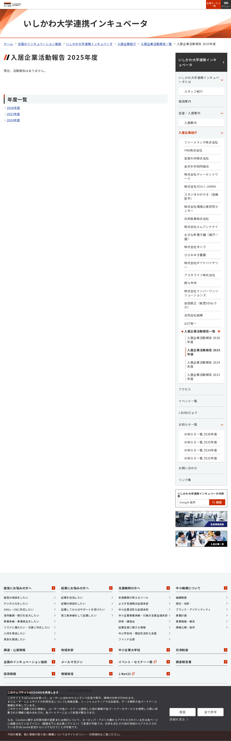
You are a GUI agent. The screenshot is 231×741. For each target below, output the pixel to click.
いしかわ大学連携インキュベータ (89, 44)
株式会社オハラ (195, 247)
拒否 (182, 712)
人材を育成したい (15, 633)
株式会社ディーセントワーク (201, 176)
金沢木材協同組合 (196, 166)
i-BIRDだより (188, 412)
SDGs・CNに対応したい (19, 609)
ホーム (8, 44)
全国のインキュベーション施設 (39, 44)
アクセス (185, 389)
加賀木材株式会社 (196, 158)
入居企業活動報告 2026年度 (203, 339)
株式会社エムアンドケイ (201, 226)
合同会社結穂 (193, 315)
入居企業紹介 (127, 44)
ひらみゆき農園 (195, 255)
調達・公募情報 (29, 650)
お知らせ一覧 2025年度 (200, 442)
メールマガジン (87, 662)
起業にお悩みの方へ (87, 588)
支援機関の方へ (144, 588)
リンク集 (185, 479)
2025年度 (13, 114)
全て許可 (210, 712)
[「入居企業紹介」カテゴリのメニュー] (222, 132)
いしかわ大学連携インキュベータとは (199, 79)
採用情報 (29, 673)
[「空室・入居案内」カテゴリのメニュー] (222, 113)
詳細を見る (177, 719)
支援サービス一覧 (213, 4)
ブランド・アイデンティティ (193, 609)
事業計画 (181, 615)
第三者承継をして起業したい (78, 615)
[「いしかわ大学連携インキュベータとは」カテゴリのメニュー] (222, 79)
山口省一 (190, 323)
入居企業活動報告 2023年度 (203, 376)
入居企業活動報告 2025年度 (203, 352)
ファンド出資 (126, 639)
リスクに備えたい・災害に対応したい (27, 627)
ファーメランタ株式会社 (201, 142)
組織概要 (181, 597)
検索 (217, 502)
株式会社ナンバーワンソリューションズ (201, 293)
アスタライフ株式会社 (199, 275)
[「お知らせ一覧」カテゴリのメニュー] (222, 424)
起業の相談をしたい (73, 603)
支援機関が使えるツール (133, 597)
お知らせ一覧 (188, 424)
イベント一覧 (188, 401)
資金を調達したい (15, 639)
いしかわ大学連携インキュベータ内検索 (201, 494)
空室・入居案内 (189, 113)
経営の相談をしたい (16, 597)
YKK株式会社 (193, 150)
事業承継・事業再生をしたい (21, 621)
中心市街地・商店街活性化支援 (137, 633)
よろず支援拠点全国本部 (133, 603)
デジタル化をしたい (16, 603)
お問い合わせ (188, 468)
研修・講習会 (126, 621)
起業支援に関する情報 (132, 627)
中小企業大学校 (144, 650)
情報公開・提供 (185, 627)
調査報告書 (201, 662)
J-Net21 (144, 673)
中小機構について (201, 588)
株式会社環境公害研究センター (201, 208)
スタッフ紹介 (193, 91)
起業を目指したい (72, 597)
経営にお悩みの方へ (29, 588)
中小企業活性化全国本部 (133, 609)
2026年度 (13, 107)
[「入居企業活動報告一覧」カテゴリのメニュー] (219, 331)
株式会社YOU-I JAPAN (200, 186)
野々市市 (190, 283)
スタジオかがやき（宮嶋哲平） (201, 196)
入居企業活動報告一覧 (156, 44)
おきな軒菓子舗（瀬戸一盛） (201, 236)
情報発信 (87, 673)
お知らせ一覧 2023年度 (200, 458)
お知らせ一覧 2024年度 (200, 450)
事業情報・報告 (185, 621)
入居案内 (190, 122)
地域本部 (87, 650)
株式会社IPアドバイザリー (201, 265)
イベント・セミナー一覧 (144, 662)
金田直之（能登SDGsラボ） (200, 305)
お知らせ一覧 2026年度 (200, 434)
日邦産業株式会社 (196, 218)
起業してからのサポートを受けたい (83, 609)
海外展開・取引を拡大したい (21, 615)
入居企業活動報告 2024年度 (203, 364)
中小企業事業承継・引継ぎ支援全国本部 (143, 615)
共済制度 (201, 650)
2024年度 (13, 120)
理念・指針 (182, 603)
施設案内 (185, 101)
